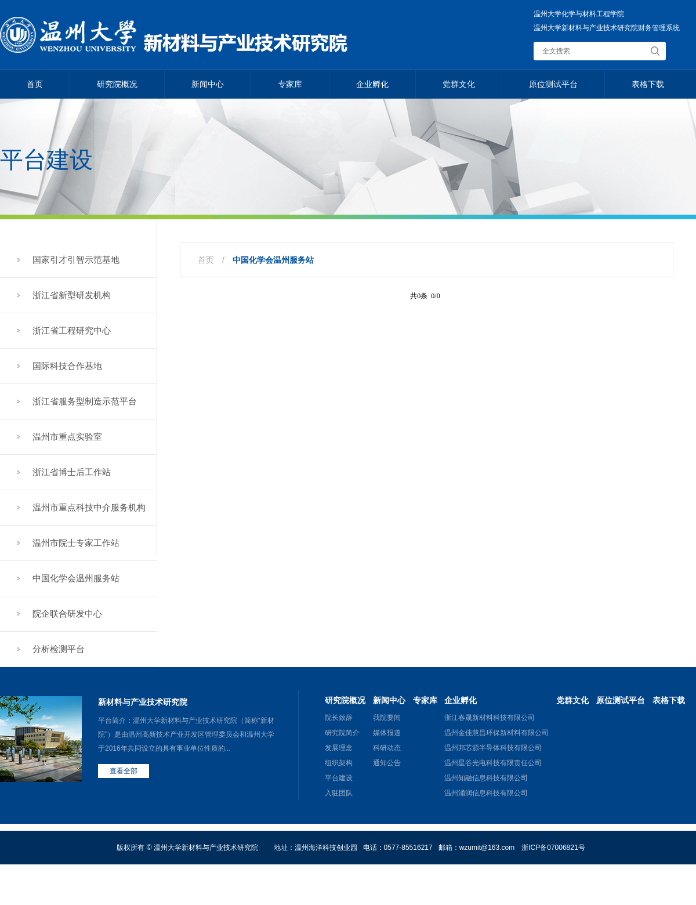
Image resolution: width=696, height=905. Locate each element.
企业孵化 (372, 84)
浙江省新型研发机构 (71, 295)
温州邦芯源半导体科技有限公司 (493, 748)
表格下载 (648, 84)
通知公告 (387, 763)
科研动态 (387, 748)
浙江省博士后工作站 (71, 472)
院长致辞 (339, 718)
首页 (35, 84)
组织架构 (339, 763)
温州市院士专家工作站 (75, 543)
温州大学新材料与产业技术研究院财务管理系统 (607, 28)
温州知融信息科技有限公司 (486, 778)
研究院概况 (117, 84)
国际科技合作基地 (67, 366)
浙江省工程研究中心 (71, 330)
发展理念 (339, 748)
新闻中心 (207, 84)
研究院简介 (342, 733)
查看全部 (123, 771)
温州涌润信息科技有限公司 (486, 793)
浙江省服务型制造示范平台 (84, 401)
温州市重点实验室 (67, 436)
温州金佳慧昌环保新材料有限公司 (496, 733)
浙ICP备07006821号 (553, 848)
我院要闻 (387, 718)
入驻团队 (339, 793)
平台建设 (339, 778)
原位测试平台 (553, 84)
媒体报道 (387, 733)
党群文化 (459, 84)
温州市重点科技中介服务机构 (89, 507)
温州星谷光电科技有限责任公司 (493, 763)
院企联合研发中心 (67, 613)
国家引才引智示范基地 (75, 260)
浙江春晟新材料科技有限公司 (489, 718)
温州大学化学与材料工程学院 (579, 14)
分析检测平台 (58, 649)
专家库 (290, 84)
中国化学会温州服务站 (75, 578)
